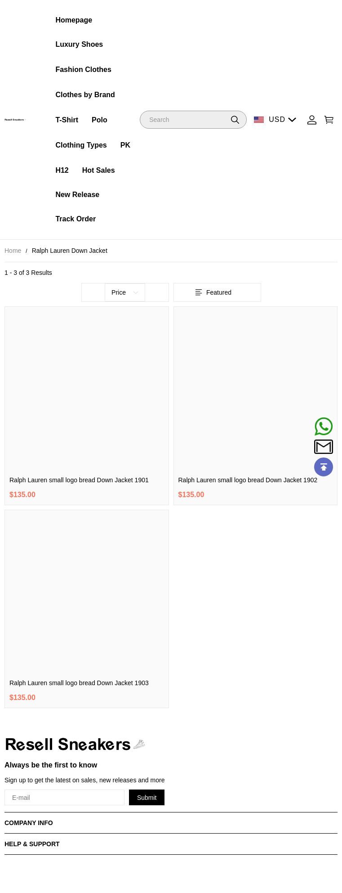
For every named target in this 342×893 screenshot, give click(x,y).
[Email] (323, 446)
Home (12, 250)
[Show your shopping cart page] (329, 120)
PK (125, 145)
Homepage (73, 20)
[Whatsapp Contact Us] (323, 426)
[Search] (193, 120)
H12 (61, 170)
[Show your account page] (311, 120)
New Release (77, 194)
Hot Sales (98, 170)
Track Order (75, 219)
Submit (147, 797)
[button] (235, 120)
